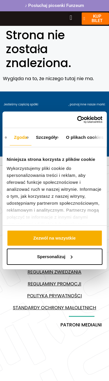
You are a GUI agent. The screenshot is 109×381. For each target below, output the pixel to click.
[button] (71, 17)
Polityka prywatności (54, 295)
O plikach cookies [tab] (84, 137)
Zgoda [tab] (20, 137)
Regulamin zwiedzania (54, 272)
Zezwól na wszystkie (54, 238)
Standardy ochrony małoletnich (54, 307)
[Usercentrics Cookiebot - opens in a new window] (77, 119)
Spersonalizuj (54, 256)
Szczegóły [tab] (46, 137)
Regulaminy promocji (54, 284)
